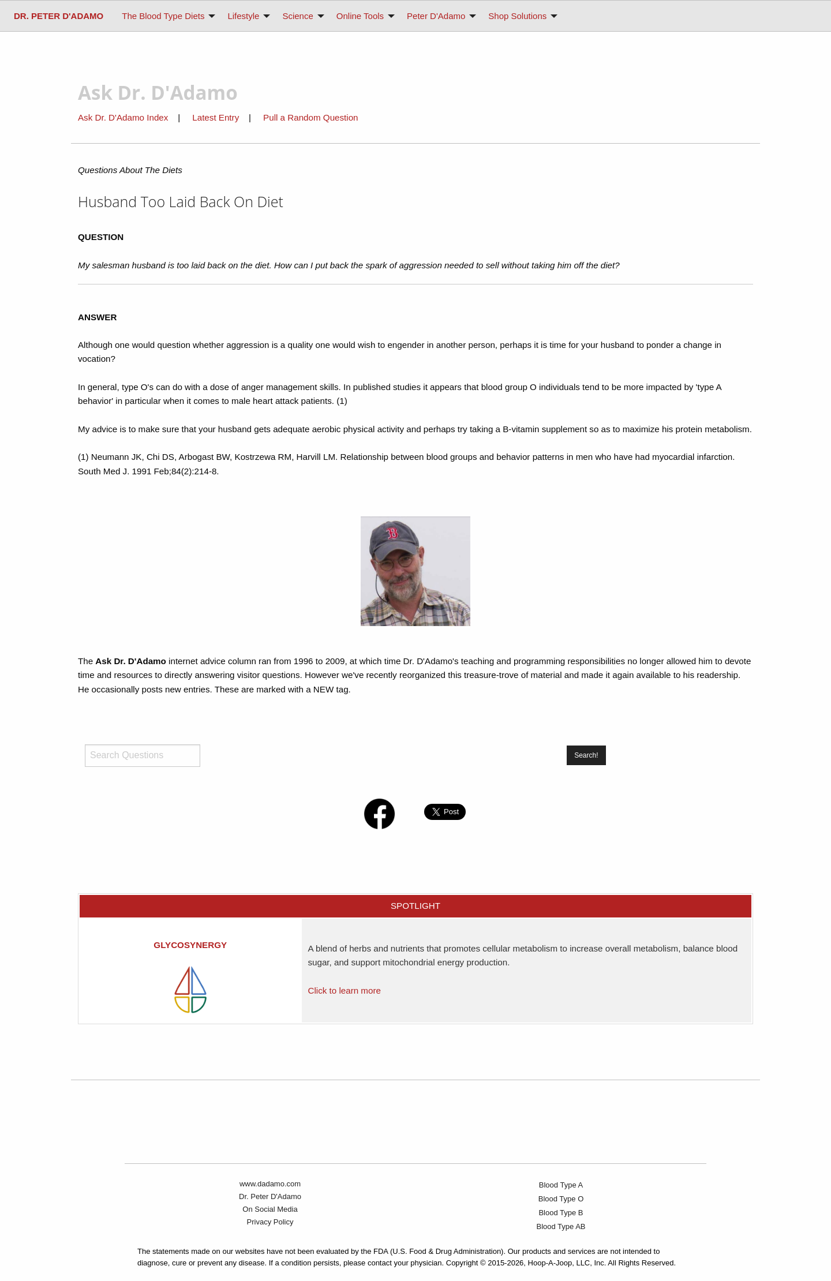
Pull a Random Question (310, 117)
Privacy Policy (270, 1222)
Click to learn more (344, 990)
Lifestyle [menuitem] (243, 16)
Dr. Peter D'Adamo (270, 1196)
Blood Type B (560, 1212)
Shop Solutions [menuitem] (517, 16)
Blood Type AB (560, 1226)
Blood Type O (561, 1198)
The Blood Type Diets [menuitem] (163, 16)
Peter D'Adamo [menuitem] (436, 16)
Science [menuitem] (297, 16)
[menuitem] (59, 16)
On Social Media (269, 1209)
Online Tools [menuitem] (360, 16)
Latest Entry (216, 117)
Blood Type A (561, 1185)
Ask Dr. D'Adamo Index (123, 117)
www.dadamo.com (270, 1183)
